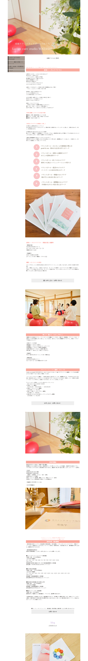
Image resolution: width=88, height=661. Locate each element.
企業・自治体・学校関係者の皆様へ (16, 67)
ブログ (11, 71)
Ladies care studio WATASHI (14, 58)
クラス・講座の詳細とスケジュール (16, 63)
